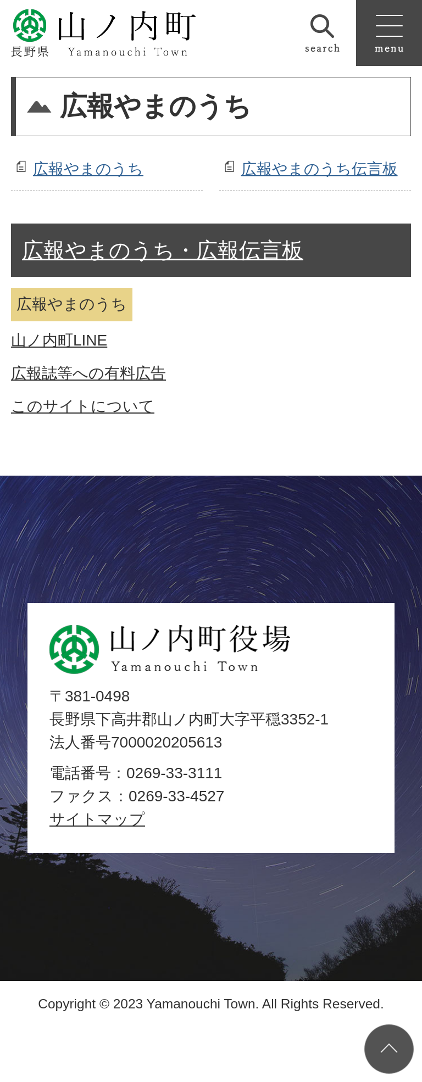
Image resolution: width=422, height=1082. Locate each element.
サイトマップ (97, 819)
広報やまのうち (88, 168)
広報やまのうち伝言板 (319, 168)
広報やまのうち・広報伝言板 (162, 250)
